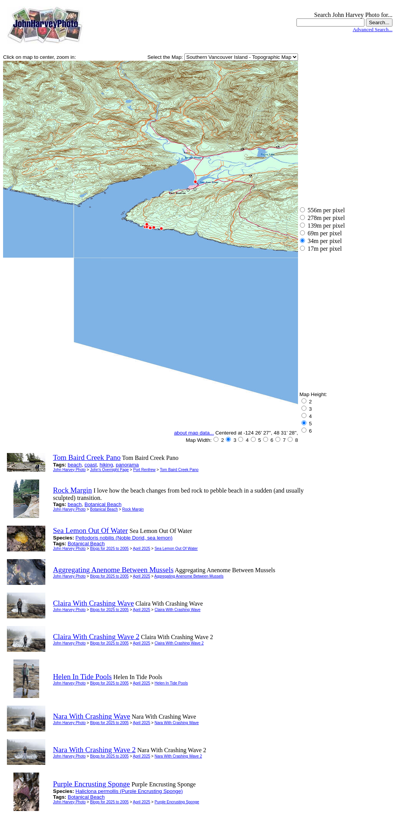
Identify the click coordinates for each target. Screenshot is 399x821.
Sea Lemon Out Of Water (175, 548)
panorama (127, 465)
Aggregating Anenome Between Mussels (189, 576)
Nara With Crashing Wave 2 (178, 756)
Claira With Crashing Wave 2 (179, 643)
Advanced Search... (372, 29)
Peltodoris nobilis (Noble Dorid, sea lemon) (124, 538)
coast (90, 465)
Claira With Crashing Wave (177, 610)
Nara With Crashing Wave (176, 723)
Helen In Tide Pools (171, 683)
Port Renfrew (144, 470)
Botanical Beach (102, 504)
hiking (106, 465)
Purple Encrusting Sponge (176, 802)
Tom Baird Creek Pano (179, 470)
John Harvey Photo (69, 470)
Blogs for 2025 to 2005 (109, 548)
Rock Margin (133, 509)
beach (74, 465)
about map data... (194, 433)
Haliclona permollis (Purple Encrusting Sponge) (129, 791)
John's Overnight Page (109, 470)
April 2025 (141, 548)
